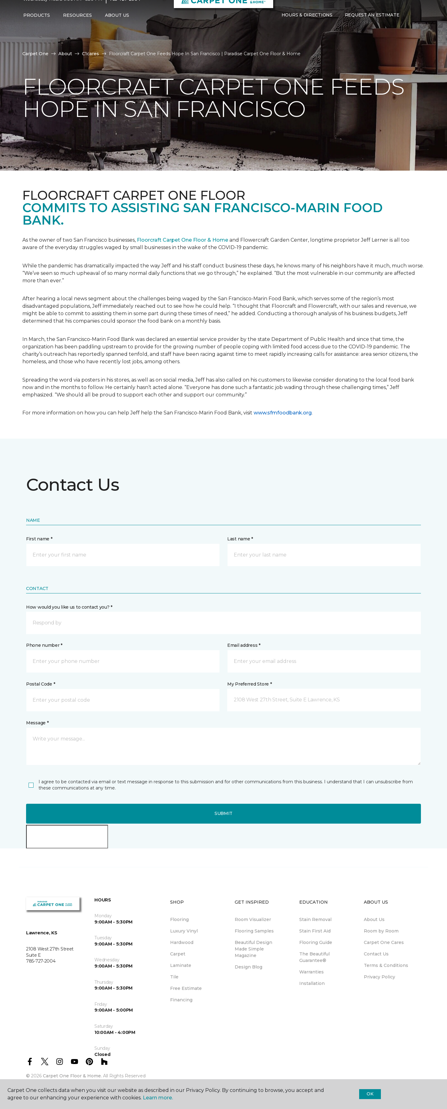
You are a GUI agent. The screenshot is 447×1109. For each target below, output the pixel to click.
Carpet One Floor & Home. (72, 1076)
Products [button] (36, 27)
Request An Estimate (372, 27)
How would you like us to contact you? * (69, 607)
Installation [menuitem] (312, 983)
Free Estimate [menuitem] (186, 988)
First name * (39, 539)
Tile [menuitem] (174, 977)
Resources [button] (77, 27)
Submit (223, 813)
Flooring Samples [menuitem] (254, 931)
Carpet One (35, 53)
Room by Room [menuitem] (381, 931)
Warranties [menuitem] (311, 972)
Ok (370, 1094)
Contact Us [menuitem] (376, 954)
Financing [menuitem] (181, 1000)
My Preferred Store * (249, 684)
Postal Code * (40, 684)
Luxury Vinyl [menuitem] (184, 931)
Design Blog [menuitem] (248, 967)
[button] (410, 27)
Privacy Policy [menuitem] (379, 977)
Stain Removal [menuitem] (315, 919)
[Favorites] (418, 27)
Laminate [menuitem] (180, 965)
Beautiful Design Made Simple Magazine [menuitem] (253, 949)
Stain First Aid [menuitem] (315, 931)
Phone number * (44, 645)
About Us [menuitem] (374, 919)
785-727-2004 (125, 11)
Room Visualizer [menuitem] (253, 919)
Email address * (243, 645)
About (65, 53)
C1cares (90, 53)
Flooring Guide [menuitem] (315, 942)
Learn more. (158, 1098)
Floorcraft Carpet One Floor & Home (182, 240)
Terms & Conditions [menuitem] (386, 965)
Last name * (240, 539)
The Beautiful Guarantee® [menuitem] (314, 957)
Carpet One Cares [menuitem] (384, 942)
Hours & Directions (307, 27)
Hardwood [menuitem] (181, 942)
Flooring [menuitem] (179, 919)
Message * (37, 723)
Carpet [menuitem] (177, 954)
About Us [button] (117, 27)
